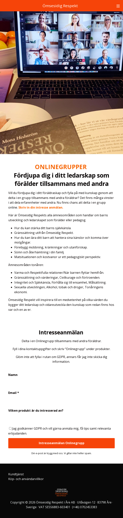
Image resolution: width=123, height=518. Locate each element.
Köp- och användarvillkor (26, 479)
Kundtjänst (16, 474)
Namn (13, 375)
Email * (13, 393)
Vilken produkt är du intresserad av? (35, 410)
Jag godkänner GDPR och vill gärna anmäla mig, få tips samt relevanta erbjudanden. (59, 430)
